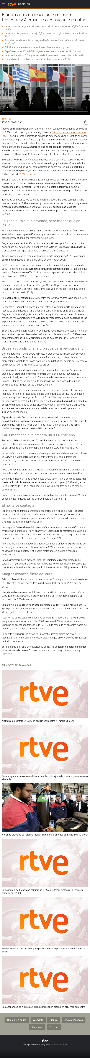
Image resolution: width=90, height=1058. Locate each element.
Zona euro (37, 1027)
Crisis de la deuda (16, 1020)
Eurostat (53, 1027)
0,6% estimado (28, 174)
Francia (53, 1020)
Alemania (38, 1020)
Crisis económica (73, 1020)
